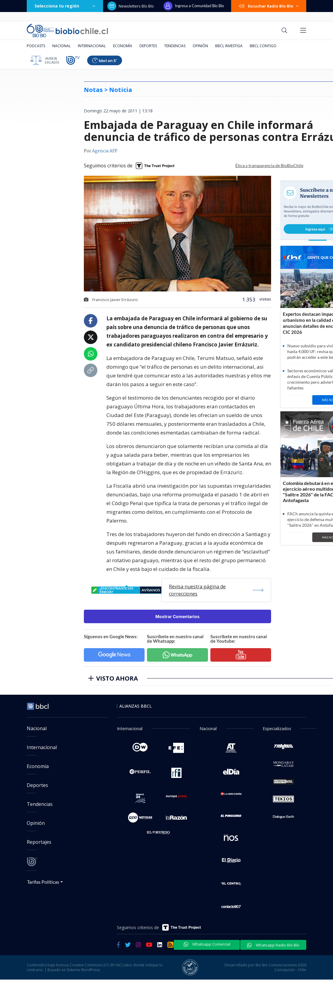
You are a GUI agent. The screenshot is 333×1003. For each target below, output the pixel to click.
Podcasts (36, 45)
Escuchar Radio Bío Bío (268, 6)
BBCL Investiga (229, 45)
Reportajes (39, 842)
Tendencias (174, 45)
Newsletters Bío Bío (130, 6)
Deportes (148, 45)
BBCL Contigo (263, 45)
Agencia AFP (105, 151)
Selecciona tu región (65, 6)
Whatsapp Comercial (207, 944)
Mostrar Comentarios (177, 616)
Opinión (200, 45)
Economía (122, 45)
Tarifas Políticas (43, 882)
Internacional (92, 45)
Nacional (61, 45)
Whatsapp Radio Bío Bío (273, 945)
